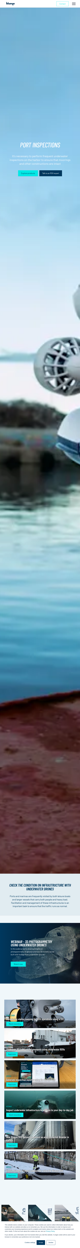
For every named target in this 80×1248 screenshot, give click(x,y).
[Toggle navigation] (73, 3)
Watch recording (15, 1024)
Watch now (18, 964)
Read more (12, 1054)
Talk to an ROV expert (50, 173)
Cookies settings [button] (30, 1242)
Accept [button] (41, 1242)
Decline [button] (51, 1242)
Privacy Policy (50, 1231)
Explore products (28, 173)
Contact (62, 4)
